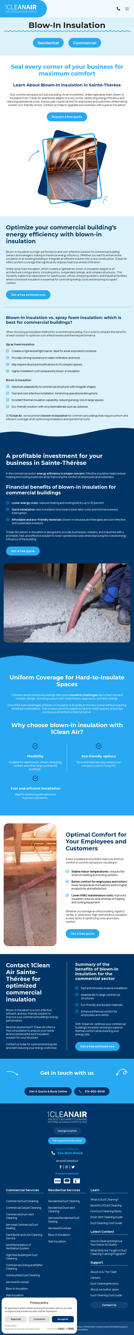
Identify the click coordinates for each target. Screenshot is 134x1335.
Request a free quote (67, 117)
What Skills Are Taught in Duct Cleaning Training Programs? (108, 1252)
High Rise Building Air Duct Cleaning (21, 1256)
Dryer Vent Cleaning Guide (106, 1217)
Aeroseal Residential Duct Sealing (63, 1219)
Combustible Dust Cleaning (23, 1275)
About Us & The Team (103, 1272)
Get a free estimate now (28, 295)
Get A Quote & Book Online (48, 1091)
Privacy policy (11, 1325)
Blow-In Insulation (17, 1288)
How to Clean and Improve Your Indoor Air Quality (106, 1242)
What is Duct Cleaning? (104, 1199)
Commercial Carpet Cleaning (23, 1208)
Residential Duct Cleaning (64, 1201)
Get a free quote (23, 551)
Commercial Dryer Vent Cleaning (20, 1216)
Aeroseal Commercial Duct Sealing (22, 1226)
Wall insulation (57, 1241)
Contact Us (109, 1305)
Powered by (60, 1329)
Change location (67, 1130)
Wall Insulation (15, 1295)
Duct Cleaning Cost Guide (106, 1223)
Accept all (63, 1319)
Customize (39, 1319)
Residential (48, 42)
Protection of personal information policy (105, 1326)
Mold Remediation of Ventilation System (18, 1246)
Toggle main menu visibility (127, 10)
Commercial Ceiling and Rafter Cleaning (24, 1266)
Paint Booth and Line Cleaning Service (24, 1236)
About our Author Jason (104, 1289)
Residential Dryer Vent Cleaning (61, 1209)
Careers (95, 1278)
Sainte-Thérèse (67, 1149)
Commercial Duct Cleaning (22, 1201)
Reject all (16, 1319)
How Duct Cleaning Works (106, 1211)
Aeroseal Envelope (17, 1282)
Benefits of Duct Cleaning (105, 1205)
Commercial (84, 42)
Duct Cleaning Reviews (104, 1283)
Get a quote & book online (67, 1140)
